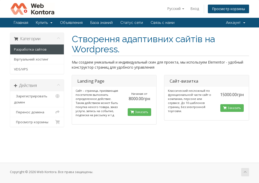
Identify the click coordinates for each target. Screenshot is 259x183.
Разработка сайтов (30, 49)
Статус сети (131, 22)
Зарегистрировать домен (37, 98)
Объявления (71, 22)
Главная (21, 22)
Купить (44, 22)
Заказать (139, 112)
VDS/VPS (21, 69)
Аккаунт (235, 22)
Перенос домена (37, 112)
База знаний (101, 22)
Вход (194, 8)
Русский (175, 8)
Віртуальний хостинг (31, 59)
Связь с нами (163, 22)
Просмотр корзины (228, 8)
